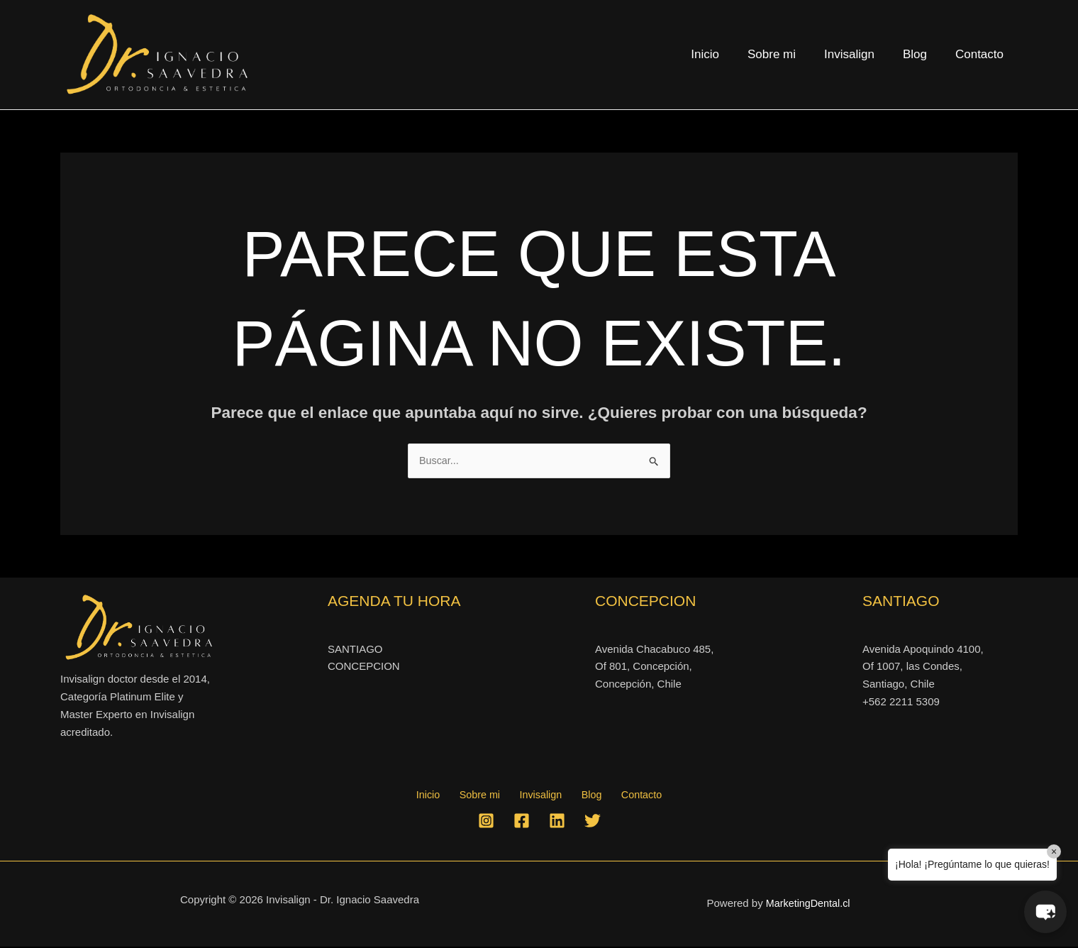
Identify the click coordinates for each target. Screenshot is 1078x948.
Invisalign (860, 54)
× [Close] (1054, 851)
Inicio (724, 54)
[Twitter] (592, 822)
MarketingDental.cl (808, 905)
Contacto (981, 54)
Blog (921, 54)
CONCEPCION (364, 667)
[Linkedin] (557, 822)
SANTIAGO (355, 650)
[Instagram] (486, 822)
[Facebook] (521, 822)
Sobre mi (786, 54)
